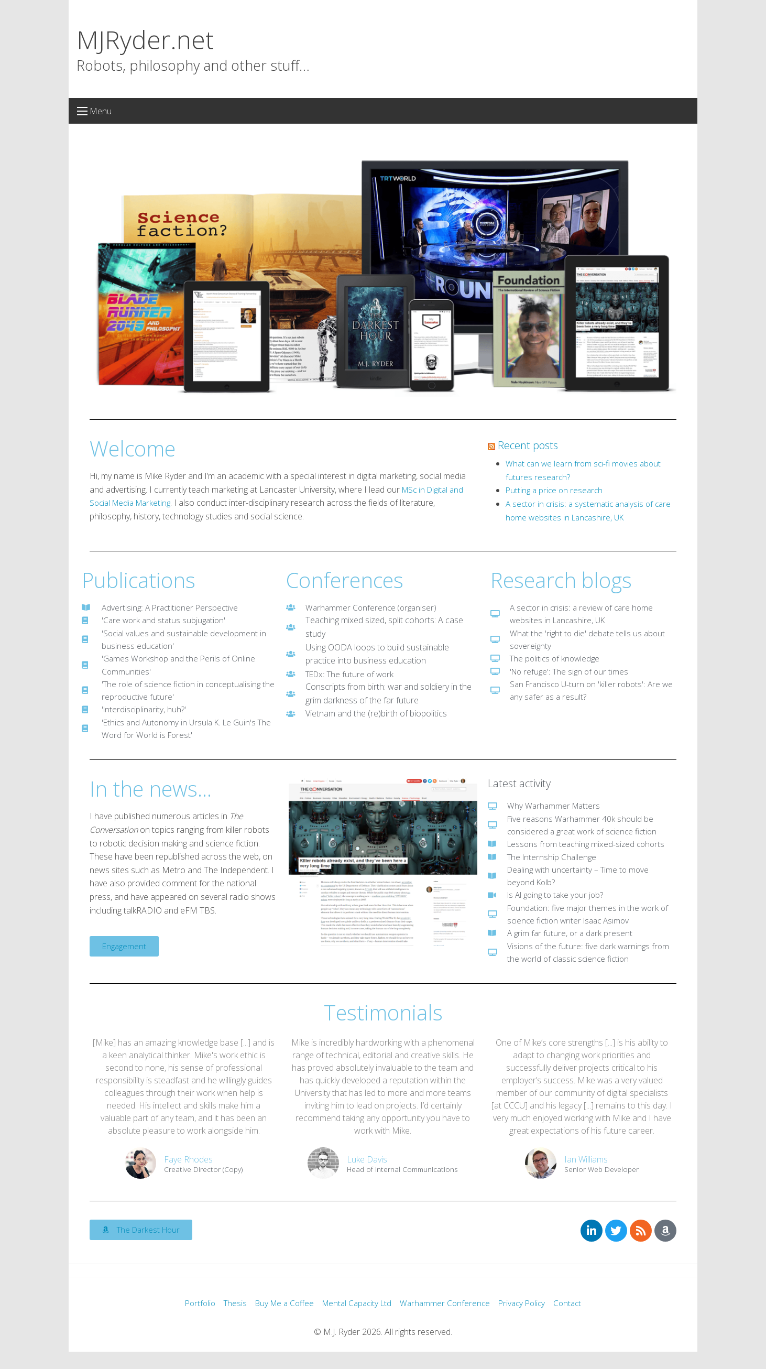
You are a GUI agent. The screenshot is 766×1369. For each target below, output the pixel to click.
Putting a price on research (556, 490)
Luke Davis (367, 1176)
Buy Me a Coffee (280, 1321)
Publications (138, 580)
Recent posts (528, 445)
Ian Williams (586, 1176)
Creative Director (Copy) (203, 1186)
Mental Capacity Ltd (357, 1321)
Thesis (228, 1321)
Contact (575, 1321)
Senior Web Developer (601, 1186)
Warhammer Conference (448, 1321)
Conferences (344, 580)
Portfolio (192, 1321)
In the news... (151, 796)
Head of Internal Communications (402, 1186)
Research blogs (561, 580)
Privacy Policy (528, 1321)
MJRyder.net (145, 40)
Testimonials (383, 1028)
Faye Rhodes (188, 1176)
